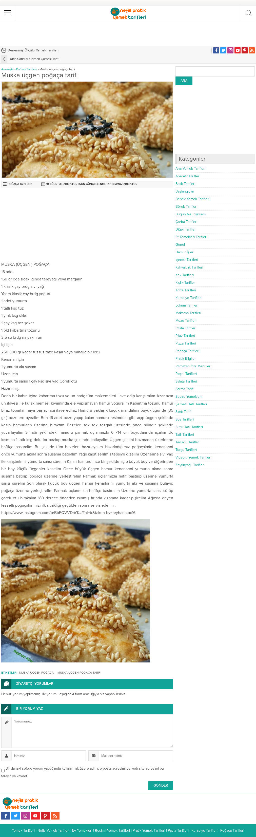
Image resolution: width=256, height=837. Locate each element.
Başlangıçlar (184, 191)
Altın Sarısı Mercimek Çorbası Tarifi (34, 59)
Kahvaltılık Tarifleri (189, 267)
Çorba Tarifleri (186, 222)
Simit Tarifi (183, 412)
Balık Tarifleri (185, 184)
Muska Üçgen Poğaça (36, 672)
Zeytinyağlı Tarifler (189, 465)
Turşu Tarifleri (186, 450)
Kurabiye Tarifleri (188, 298)
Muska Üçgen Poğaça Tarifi (79, 672)
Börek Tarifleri (186, 206)
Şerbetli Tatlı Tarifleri (191, 404)
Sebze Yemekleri (188, 396)
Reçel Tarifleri (186, 374)
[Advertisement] (128, 33)
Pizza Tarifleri (185, 343)
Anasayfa (7, 69)
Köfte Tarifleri (185, 290)
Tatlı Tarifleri (184, 434)
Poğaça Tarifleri (26, 69)
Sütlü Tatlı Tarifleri (189, 427)
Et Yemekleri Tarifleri (191, 237)
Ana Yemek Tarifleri (190, 168)
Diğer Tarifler (185, 229)
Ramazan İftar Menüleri (193, 366)
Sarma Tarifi (184, 389)
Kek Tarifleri (184, 275)
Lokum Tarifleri (186, 305)
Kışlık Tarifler (185, 282)
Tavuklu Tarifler (187, 442)
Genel (180, 244)
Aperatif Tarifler (187, 176)
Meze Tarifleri (185, 320)
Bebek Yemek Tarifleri (192, 199)
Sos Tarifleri (184, 419)
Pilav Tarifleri (185, 336)
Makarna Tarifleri (188, 313)
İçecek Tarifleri (186, 260)
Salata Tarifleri (186, 381)
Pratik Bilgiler (185, 358)
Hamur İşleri (184, 252)
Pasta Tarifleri (185, 328)
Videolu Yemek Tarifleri (193, 457)
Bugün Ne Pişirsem (190, 214)
